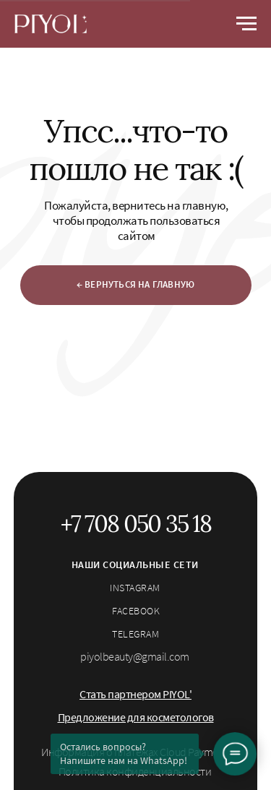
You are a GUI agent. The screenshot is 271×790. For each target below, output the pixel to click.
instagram (135, 587)
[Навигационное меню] (246, 24)
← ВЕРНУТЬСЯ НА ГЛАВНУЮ (135, 284)
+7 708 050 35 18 (136, 523)
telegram (135, 633)
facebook (136, 610)
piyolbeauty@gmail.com (134, 656)
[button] (135, 694)
